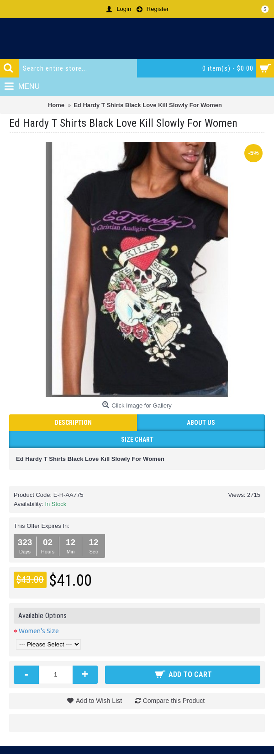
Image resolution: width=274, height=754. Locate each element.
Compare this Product (174, 700)
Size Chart (137, 439)
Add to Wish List (99, 700)
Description (73, 422)
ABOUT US (201, 422)
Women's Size (39, 631)
